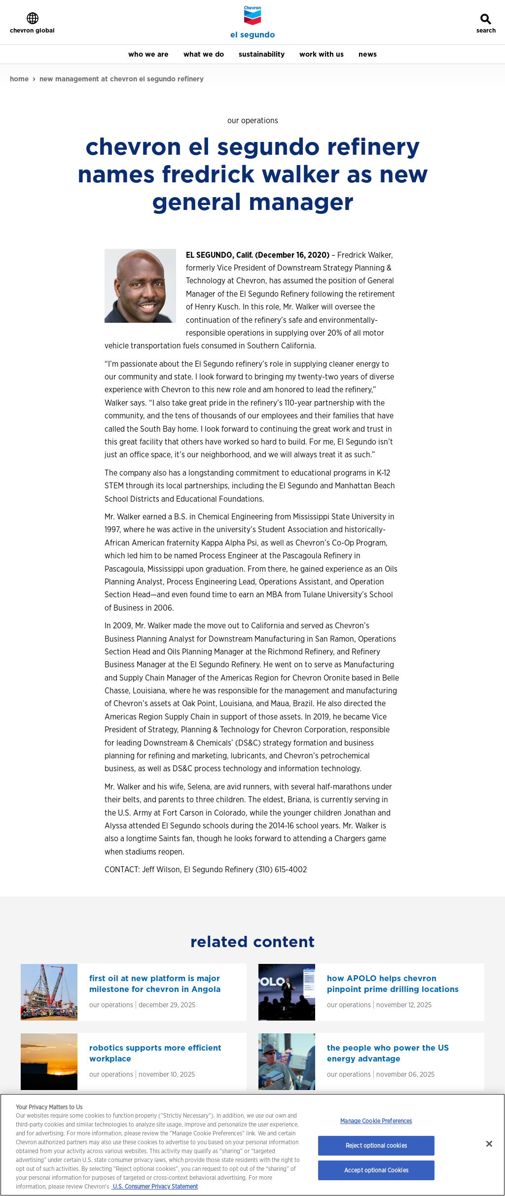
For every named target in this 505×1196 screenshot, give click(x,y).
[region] (252, 1144)
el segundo (252, 35)
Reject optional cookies (376, 1145)
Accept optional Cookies (376, 1170)
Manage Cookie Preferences (376, 1121)
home (19, 79)
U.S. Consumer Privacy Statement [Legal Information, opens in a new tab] (154, 1186)
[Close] (489, 1144)
